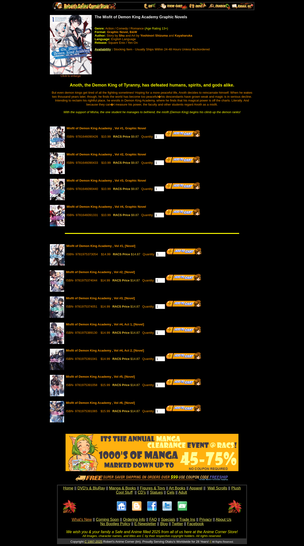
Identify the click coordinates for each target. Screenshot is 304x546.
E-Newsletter (145, 524)
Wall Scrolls (217, 488)
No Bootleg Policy (115, 524)
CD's (142, 492)
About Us (223, 519)
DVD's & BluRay (91, 488)
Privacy (205, 519)
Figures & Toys (152, 488)
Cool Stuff (124, 492)
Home (68, 488)
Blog (164, 524)
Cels (171, 492)
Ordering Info (134, 519)
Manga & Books (122, 488)
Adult (182, 492)
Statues (156, 492)
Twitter (177, 524)
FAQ (153, 519)
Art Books (177, 488)
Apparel (195, 488)
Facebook (195, 524)
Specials (168, 519)
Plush (236, 488)
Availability (103, 49)
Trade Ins (187, 519)
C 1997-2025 (93, 541)
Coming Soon (107, 519)
